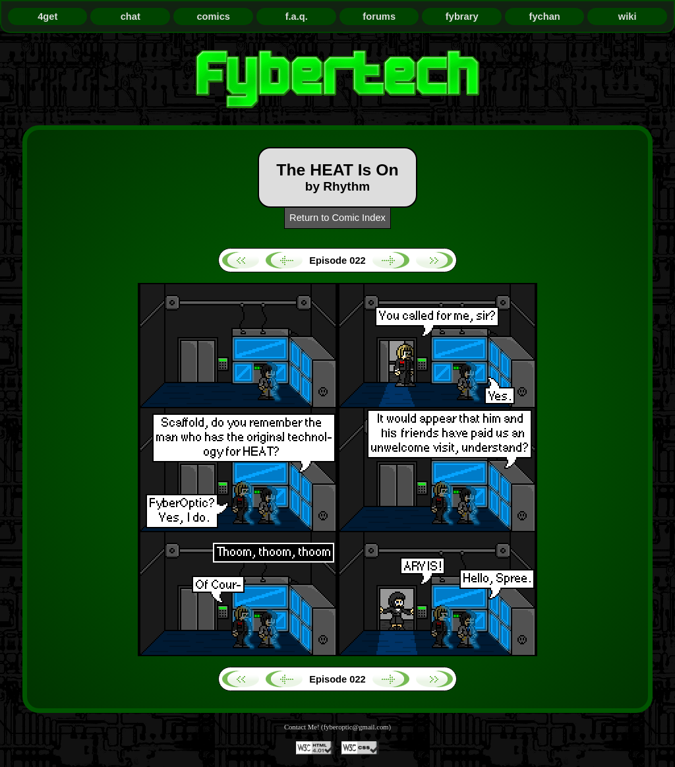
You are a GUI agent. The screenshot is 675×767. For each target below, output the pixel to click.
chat (130, 16)
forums (379, 16)
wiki (627, 16)
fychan (544, 16)
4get (47, 16)
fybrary (462, 16)
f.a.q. (296, 16)
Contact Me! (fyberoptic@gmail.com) (337, 727)
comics (213, 16)
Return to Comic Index (337, 217)
